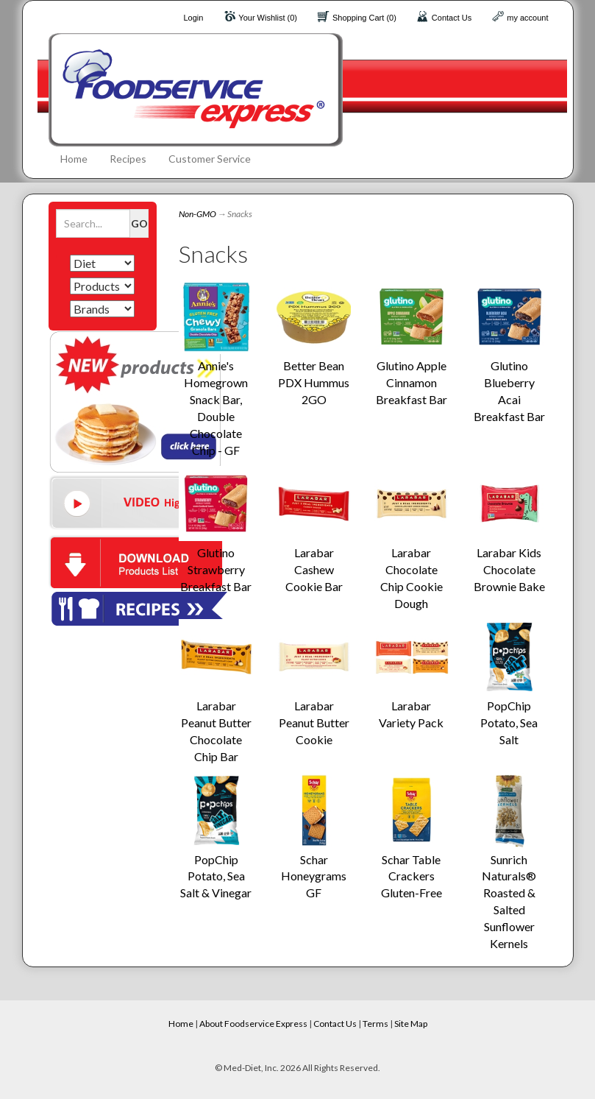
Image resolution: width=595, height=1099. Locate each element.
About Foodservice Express (253, 1023)
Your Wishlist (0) (267, 17)
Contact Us (451, 17)
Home (74, 158)
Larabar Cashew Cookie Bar (314, 569)
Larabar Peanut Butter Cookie (314, 722)
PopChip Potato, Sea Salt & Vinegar (216, 876)
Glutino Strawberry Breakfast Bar (216, 569)
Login (193, 17)
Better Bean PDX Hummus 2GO (313, 382)
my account (527, 17)
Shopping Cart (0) (364, 17)
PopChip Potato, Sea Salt (509, 722)
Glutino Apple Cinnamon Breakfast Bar (411, 382)
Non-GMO (197, 213)
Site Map (410, 1023)
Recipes (128, 158)
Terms (375, 1023)
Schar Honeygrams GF (313, 876)
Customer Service (209, 158)
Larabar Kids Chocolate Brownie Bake (509, 569)
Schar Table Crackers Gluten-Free (411, 876)
